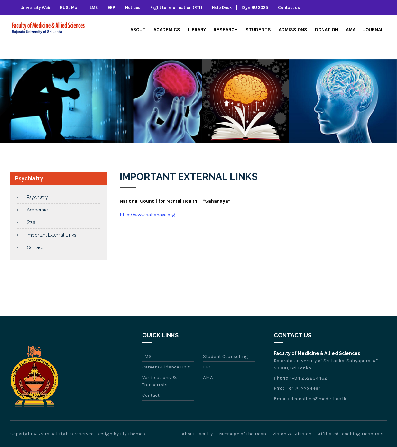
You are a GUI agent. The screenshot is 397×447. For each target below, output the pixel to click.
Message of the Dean (242, 434)
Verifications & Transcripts (159, 381)
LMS (94, 7)
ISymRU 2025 (255, 7)
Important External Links (51, 234)
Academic (37, 209)
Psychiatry (37, 197)
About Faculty (197, 434)
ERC (207, 367)
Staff (31, 222)
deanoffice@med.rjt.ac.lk (318, 399)
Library (197, 30)
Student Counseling (225, 356)
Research (226, 30)
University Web (35, 7)
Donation (326, 30)
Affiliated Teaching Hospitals (350, 434)
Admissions (293, 30)
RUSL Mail (70, 7)
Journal (373, 30)
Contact (35, 247)
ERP (111, 7)
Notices (132, 7)
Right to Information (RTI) (176, 7)
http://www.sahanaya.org (147, 215)
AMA (350, 30)
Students (258, 30)
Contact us (289, 7)
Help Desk (222, 7)
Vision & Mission (291, 434)
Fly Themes (132, 434)
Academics (166, 30)
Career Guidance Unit (166, 367)
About (138, 30)
